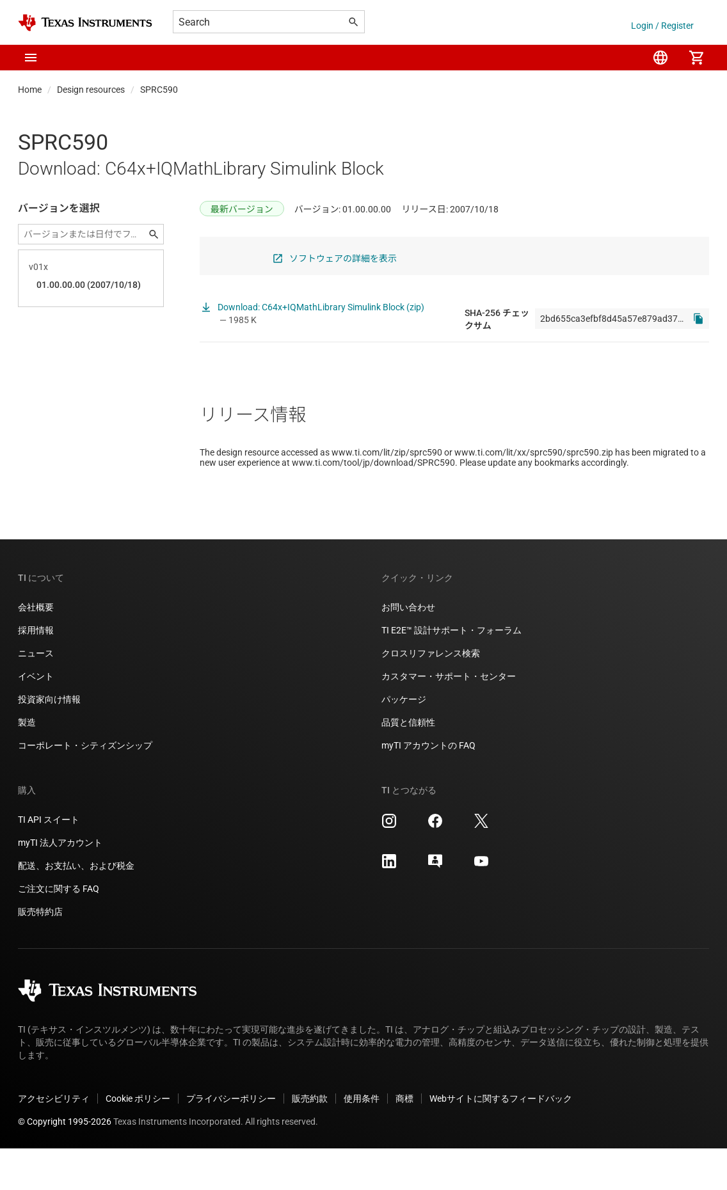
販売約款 (310, 1140)
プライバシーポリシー (231, 1140)
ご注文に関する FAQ (58, 930)
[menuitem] (660, 57)
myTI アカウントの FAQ (428, 787)
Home (30, 89)
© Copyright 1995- (64, 1163)
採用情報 (36, 672)
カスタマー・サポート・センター (448, 718)
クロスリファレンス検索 (430, 695)
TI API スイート (48, 861)
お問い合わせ (408, 649)
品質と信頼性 (408, 764)
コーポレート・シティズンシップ (85, 787)
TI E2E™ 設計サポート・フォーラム (451, 672)
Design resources (91, 89)
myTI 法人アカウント (60, 884)
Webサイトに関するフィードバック (500, 1140)
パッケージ (403, 741)
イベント (36, 718)
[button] (31, 57)
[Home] (85, 22)
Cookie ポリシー (138, 1140)
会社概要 (36, 649)
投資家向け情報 (49, 741)
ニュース (36, 695)
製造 (27, 764)
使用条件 (361, 1140)
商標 (404, 1140)
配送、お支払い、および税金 (76, 907)
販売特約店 (40, 953)
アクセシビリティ (54, 1140)
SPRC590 (159, 89)
